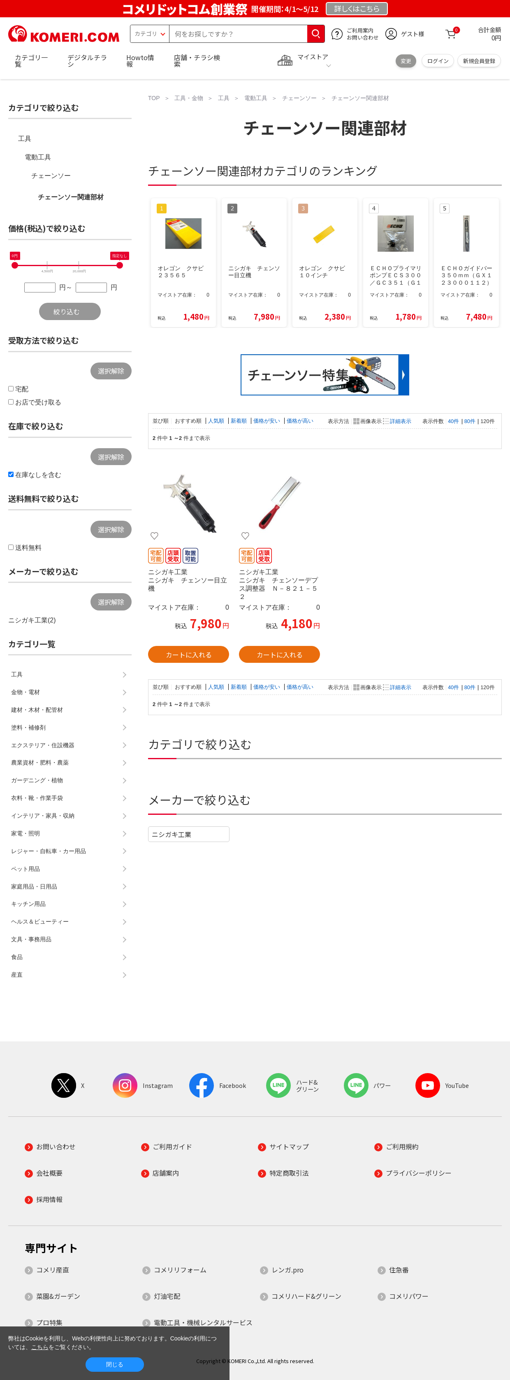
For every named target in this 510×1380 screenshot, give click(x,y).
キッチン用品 (28, 904)
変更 (406, 61)
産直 (17, 974)
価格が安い (267, 421)
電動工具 (38, 157)
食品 (17, 957)
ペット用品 (25, 868)
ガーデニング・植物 (37, 780)
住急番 (399, 1269)
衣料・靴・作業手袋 (37, 798)
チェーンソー (51, 175)
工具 (24, 138)
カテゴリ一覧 (31, 60)
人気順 (217, 421)
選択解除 (111, 371)
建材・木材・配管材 (37, 709)
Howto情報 (140, 60)
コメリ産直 (52, 1269)
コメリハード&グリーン (306, 1296)
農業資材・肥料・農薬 (40, 762)
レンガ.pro (287, 1269)
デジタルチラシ (87, 60)
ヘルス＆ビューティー (40, 921)
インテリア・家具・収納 (42, 815)
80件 (469, 421)
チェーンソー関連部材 (71, 197)
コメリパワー (409, 1296)
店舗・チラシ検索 (197, 60)
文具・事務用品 (31, 939)
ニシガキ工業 (171, 834)
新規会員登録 (479, 61)
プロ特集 (49, 1322)
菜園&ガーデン (58, 1296)
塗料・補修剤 (28, 727)
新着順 (239, 421)
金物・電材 (25, 692)
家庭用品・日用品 (34, 886)
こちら (40, 1347)
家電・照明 (25, 833)
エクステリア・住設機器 (42, 745)
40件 (453, 421)
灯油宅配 (167, 1296)
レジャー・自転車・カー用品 (48, 851)
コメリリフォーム (180, 1269)
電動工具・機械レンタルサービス (203, 1322)
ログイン (438, 61)
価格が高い (300, 421)
